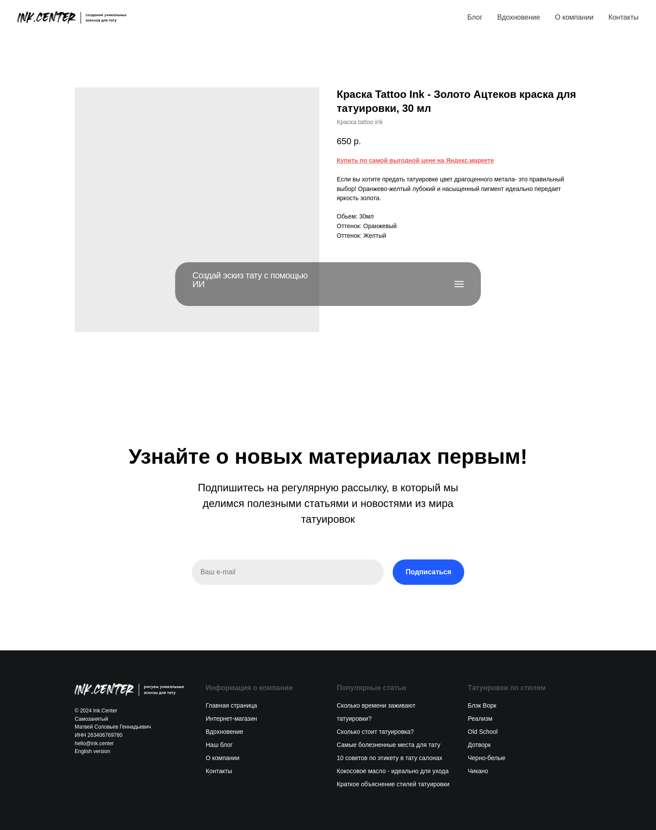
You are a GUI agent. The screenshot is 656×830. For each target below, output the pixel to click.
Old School (482, 731)
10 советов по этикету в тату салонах (389, 757)
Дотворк (479, 744)
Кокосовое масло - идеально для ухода (393, 770)
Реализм (480, 718)
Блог (475, 17)
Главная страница (231, 705)
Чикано (478, 770)
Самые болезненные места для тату (388, 744)
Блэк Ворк (482, 705)
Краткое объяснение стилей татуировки (393, 784)
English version (92, 751)
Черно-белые (486, 757)
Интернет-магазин (231, 718)
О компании (574, 17)
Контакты (623, 17)
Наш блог (219, 744)
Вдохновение (518, 17)
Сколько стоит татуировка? (375, 731)
